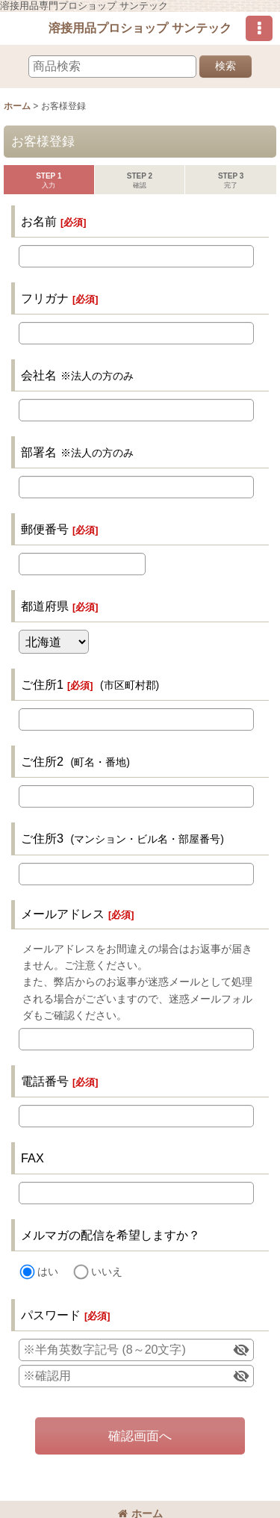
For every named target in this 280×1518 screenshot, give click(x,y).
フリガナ (45, 298)
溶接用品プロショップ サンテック (140, 27)
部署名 (39, 452)
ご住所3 (42, 838)
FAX (32, 1158)
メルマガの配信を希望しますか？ (110, 1235)
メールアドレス (63, 913)
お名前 (39, 221)
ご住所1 (42, 684)
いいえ (106, 1271)
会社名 (39, 375)
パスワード (51, 1315)
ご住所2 (42, 761)
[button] (259, 28)
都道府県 (45, 606)
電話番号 (45, 1081)
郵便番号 (45, 529)
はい (47, 1271)
